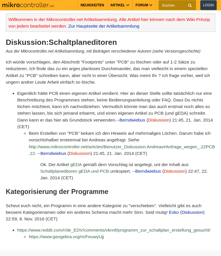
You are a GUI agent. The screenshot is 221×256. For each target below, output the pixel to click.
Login (208, 5)
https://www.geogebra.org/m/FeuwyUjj (66, 236)
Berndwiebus (132, 120)
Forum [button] (144, 5)
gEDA (76, 164)
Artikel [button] (119, 5)
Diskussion (158, 120)
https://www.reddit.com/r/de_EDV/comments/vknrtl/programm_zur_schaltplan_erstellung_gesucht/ (113, 230)
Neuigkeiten (92, 5)
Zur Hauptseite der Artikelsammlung (103, 26)
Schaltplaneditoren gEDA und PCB (74, 171)
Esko (174, 212)
